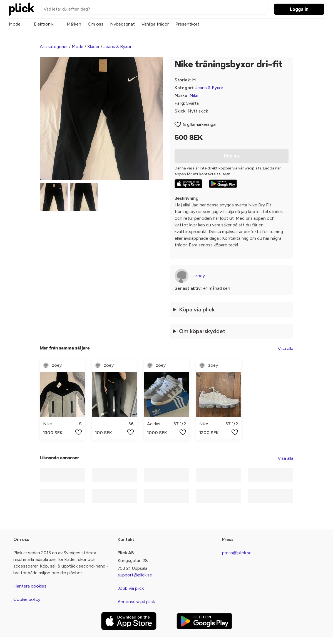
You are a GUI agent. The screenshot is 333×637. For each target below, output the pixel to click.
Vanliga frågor (155, 24)
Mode (15, 24)
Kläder (93, 46)
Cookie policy (26, 599)
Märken (74, 24)
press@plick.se (237, 552)
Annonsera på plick (136, 601)
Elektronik (43, 24)
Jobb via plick (131, 588)
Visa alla (285, 348)
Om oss (95, 24)
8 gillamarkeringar (200, 124)
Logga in (299, 9)
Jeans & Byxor (117, 46)
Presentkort (187, 24)
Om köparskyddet (202, 331)
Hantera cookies (29, 586)
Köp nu (231, 156)
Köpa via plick (197, 309)
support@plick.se (135, 575)
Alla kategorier (54, 46)
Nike (194, 95)
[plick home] (21, 9)
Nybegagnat (122, 24)
